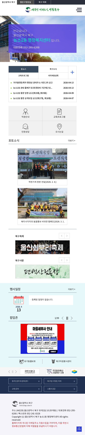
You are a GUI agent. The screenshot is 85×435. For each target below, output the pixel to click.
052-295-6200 (31, 47)
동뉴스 (23, 69)
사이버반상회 (53, 76)
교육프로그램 (23, 76)
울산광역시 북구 (8, 2)
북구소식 (53, 69)
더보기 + (71, 141)
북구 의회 (42, 2)
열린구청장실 (25, 2)
